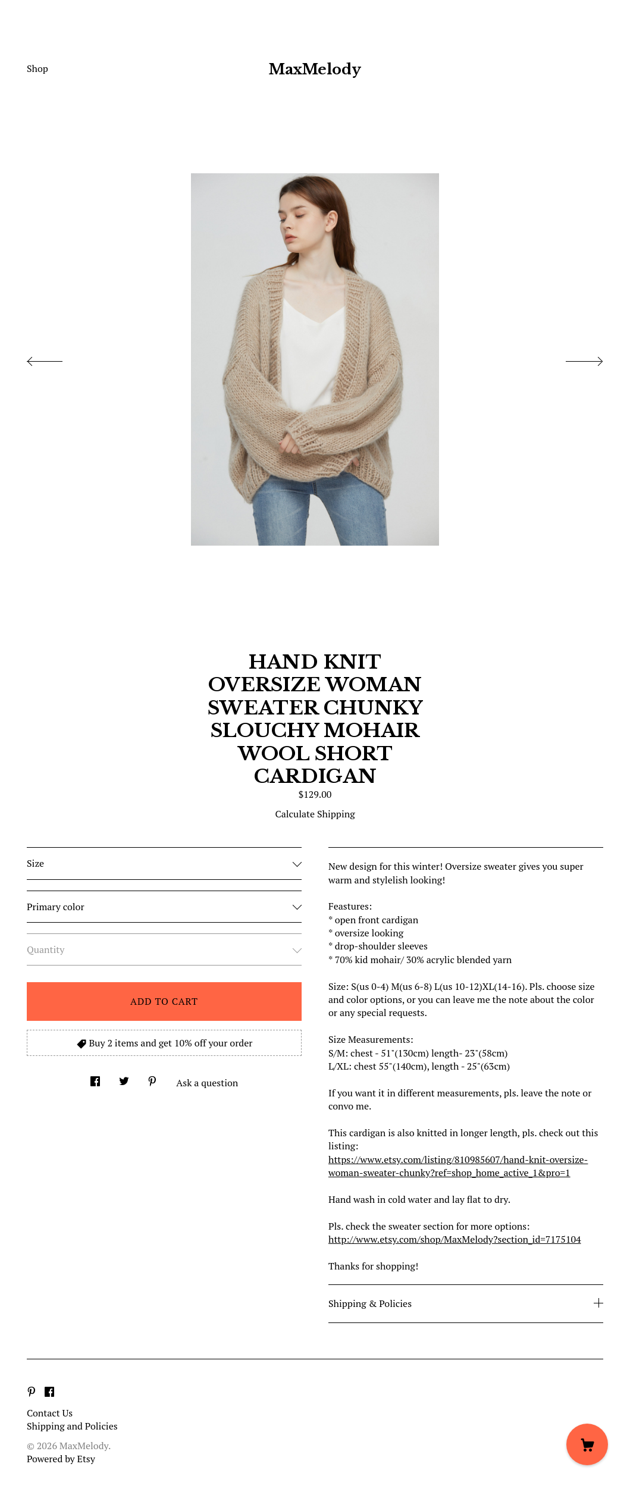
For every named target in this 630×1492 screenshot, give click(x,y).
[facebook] (49, 1392)
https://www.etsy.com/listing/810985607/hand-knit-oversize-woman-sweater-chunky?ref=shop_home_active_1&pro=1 (458, 1166)
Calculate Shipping (315, 813)
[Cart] (587, 1444)
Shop (37, 68)
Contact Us (50, 1412)
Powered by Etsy (61, 1458)
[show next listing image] (573, 358)
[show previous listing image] (56, 358)
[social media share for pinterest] (152, 1077)
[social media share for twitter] (124, 1077)
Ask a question (207, 1082)
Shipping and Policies (72, 1426)
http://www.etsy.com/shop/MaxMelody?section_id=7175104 (454, 1239)
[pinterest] (31, 1392)
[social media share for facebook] (95, 1077)
